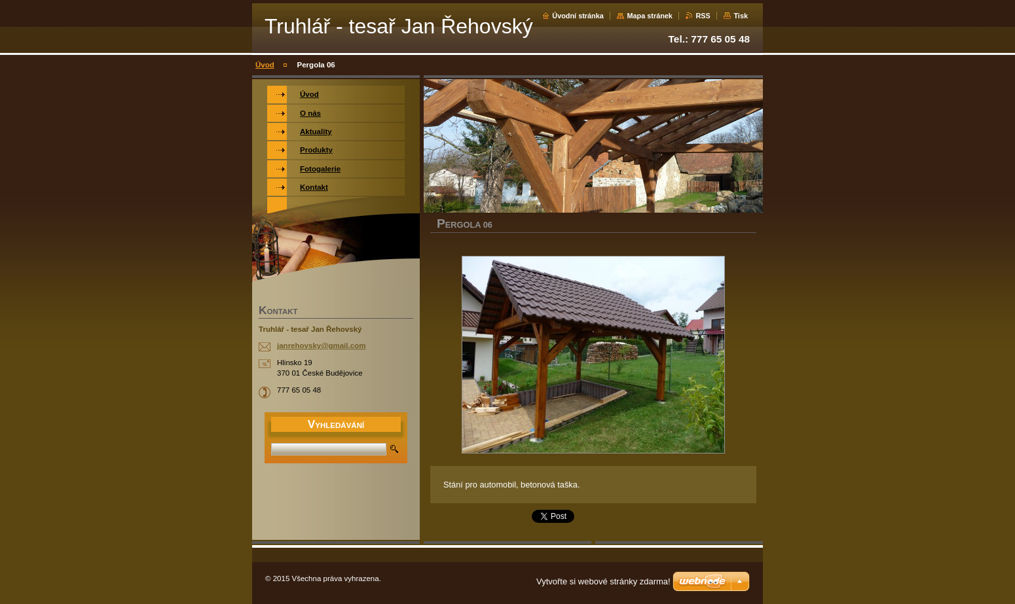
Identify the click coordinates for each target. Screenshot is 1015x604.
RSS (702, 16)
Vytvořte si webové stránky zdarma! (603, 581)
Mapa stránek (650, 16)
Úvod (264, 65)
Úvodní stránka (578, 16)
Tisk (740, 16)
